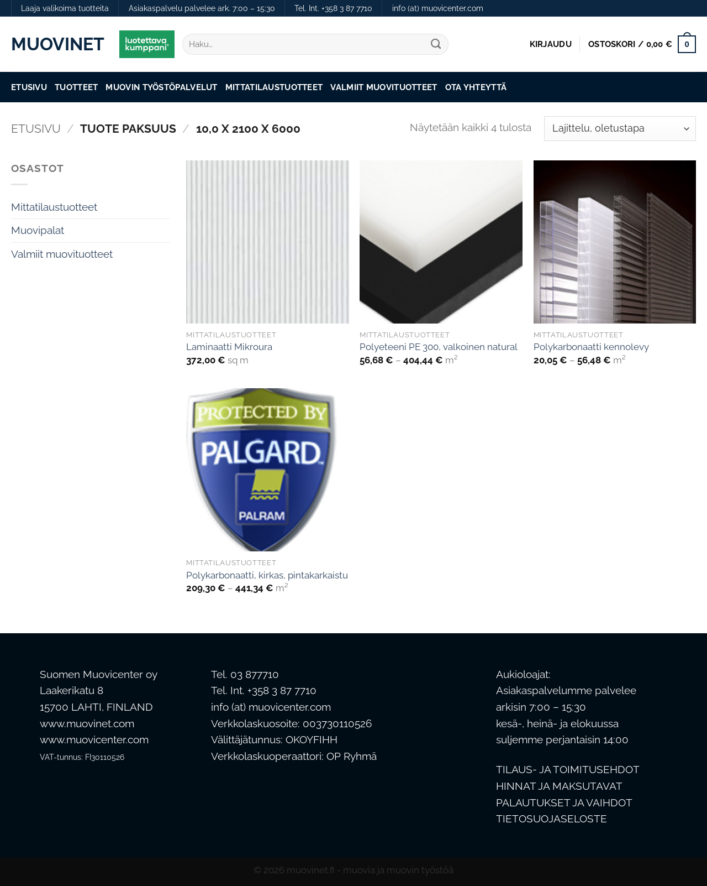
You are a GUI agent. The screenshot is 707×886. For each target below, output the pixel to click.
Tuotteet (76, 87)
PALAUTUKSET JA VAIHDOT (564, 803)
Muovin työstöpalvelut (161, 87)
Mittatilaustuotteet (274, 87)
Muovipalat (37, 230)
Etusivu (29, 87)
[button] (551, 44)
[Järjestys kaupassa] (620, 128)
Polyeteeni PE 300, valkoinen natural (439, 346)
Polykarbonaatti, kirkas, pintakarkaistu (267, 575)
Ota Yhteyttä (476, 87)
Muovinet (57, 44)
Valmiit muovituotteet (383, 87)
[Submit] (436, 44)
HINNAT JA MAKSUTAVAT (559, 786)
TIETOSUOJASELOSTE (551, 819)
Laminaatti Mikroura (229, 346)
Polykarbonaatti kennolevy (591, 346)
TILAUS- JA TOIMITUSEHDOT (568, 769)
